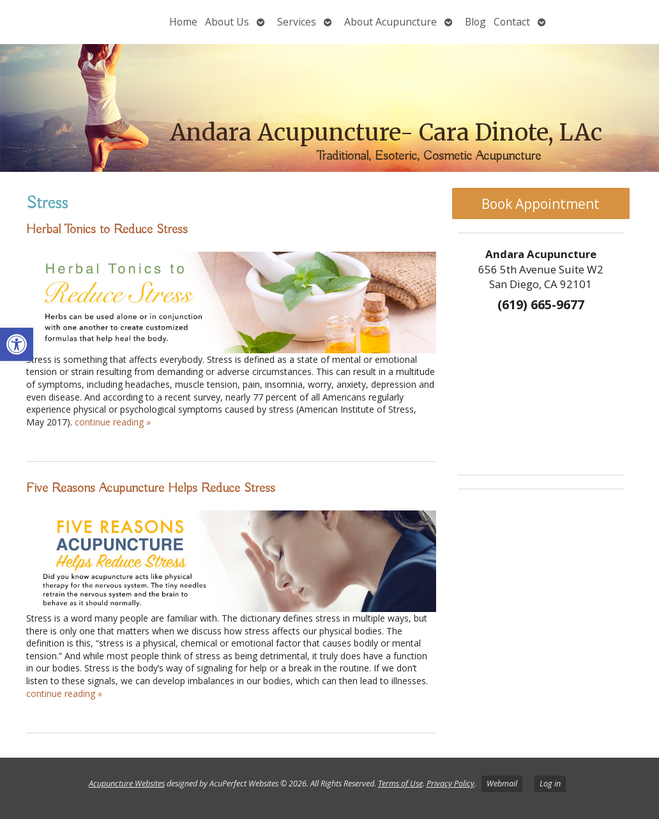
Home (183, 22)
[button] (16, 344)
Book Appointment (540, 204)
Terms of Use (400, 783)
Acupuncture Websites (127, 783)
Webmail (502, 783)
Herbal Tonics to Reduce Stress (107, 229)
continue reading (113, 422)
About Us (227, 22)
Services (296, 22)
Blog (475, 22)
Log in (550, 783)
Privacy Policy (450, 783)
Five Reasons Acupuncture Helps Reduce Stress (150, 488)
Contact (512, 22)
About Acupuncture (390, 22)
